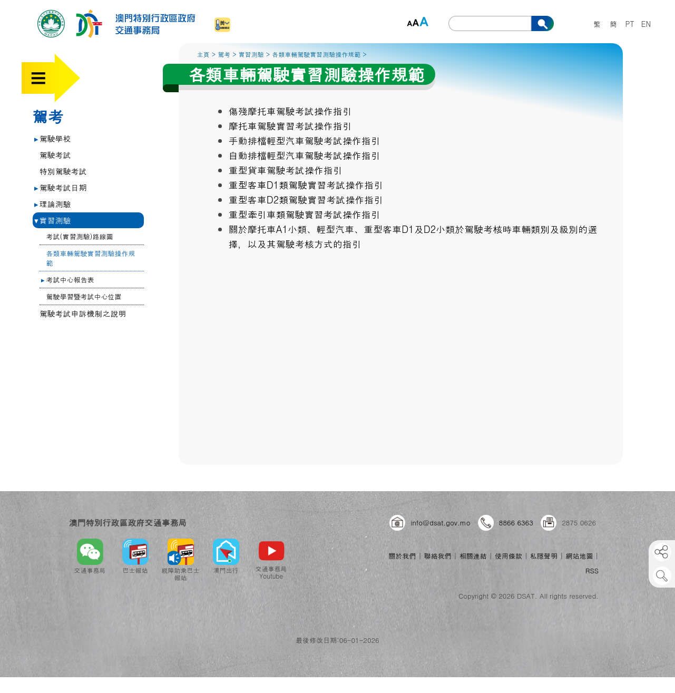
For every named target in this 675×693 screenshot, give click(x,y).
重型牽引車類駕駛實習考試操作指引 (304, 214)
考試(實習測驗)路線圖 (79, 236)
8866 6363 (516, 523)
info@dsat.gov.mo (440, 523)
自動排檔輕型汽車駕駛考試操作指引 (304, 155)
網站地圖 (579, 556)
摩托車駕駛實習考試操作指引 (290, 125)
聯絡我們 (438, 556)
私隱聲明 (543, 556)
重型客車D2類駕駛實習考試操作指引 (306, 199)
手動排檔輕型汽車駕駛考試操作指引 (304, 140)
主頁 (203, 54)
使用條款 (508, 556)
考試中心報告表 (67, 280)
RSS (592, 570)
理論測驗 (52, 203)
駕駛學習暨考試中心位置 (84, 296)
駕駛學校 (52, 138)
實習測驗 (52, 220)
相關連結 (473, 556)
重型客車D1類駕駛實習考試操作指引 (306, 184)
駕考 (48, 116)
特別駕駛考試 (63, 171)
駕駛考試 (55, 154)
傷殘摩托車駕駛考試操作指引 (290, 111)
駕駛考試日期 (60, 187)
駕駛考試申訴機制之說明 (83, 313)
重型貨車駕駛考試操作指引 (286, 170)
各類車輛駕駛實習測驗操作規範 (90, 258)
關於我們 (402, 556)
